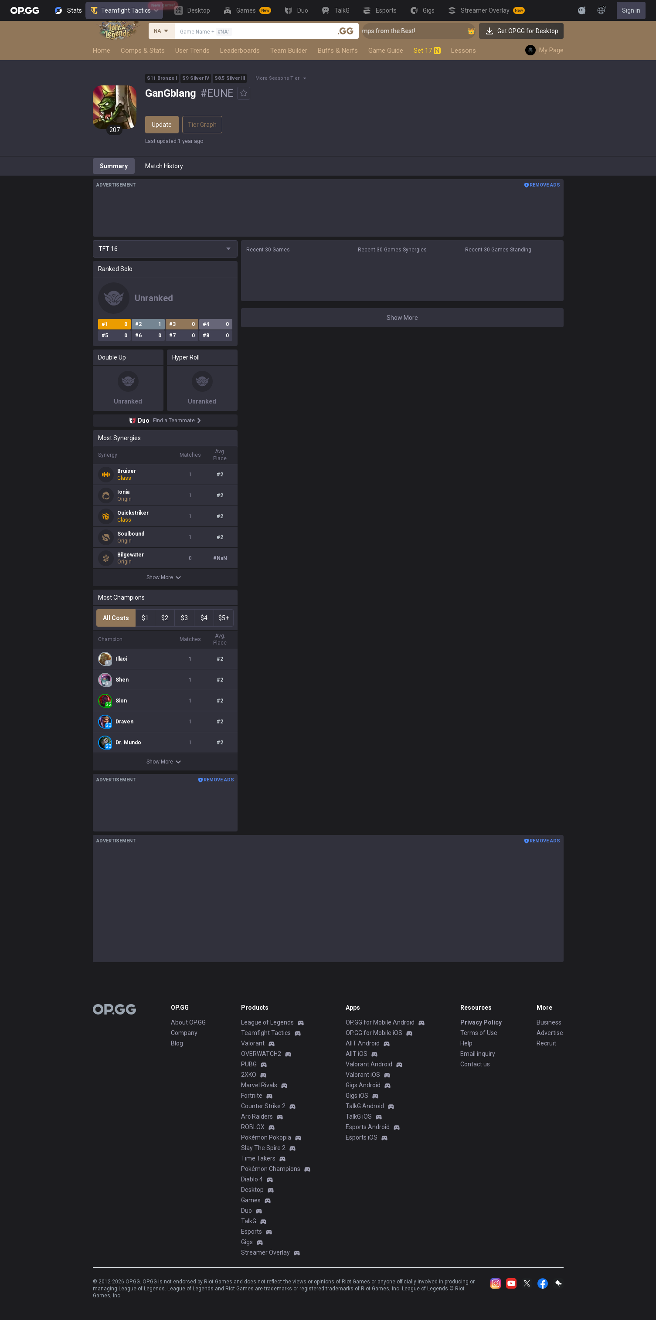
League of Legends (267, 1022)
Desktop (252, 1189)
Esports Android (368, 1126)
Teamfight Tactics (124, 10)
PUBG (249, 1064)
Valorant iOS (363, 1074)
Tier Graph (202, 124)
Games (251, 1200)
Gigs (247, 1242)
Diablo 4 (252, 1179)
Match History (164, 166)
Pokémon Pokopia (266, 1137)
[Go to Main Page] (25, 10)
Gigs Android (363, 1085)
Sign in (631, 10)
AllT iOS (356, 1053)
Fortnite (251, 1095)
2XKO (248, 1074)
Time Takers (258, 1158)
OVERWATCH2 (261, 1053)
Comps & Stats (143, 50)
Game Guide (385, 50)
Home (101, 50)
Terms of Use (478, 1032)
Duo (246, 1210)
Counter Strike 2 (263, 1106)
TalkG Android (365, 1106)
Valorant (253, 1043)
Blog (177, 1043)
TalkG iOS (359, 1116)
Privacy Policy (481, 1022)
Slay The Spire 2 (263, 1147)
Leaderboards (240, 50)
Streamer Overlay (265, 1252)
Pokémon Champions (270, 1168)
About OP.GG (188, 1022)
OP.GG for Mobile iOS (374, 1032)
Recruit (546, 1043)
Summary (114, 166)
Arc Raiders (257, 1116)
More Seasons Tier (277, 78)
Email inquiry (477, 1053)
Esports (251, 1231)
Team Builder (288, 50)
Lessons (463, 50)
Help (466, 1043)
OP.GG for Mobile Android (380, 1022)
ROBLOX (253, 1126)
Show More (165, 577)
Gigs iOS (357, 1095)
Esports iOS (361, 1137)
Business (549, 1022)
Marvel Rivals (259, 1085)
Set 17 (427, 50)
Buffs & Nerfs (338, 50)
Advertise (550, 1032)
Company (184, 1032)
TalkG (248, 1221)
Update (162, 124)
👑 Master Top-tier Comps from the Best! (395, 30)
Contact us (475, 1064)
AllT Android (363, 1043)
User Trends (192, 50)
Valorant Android (369, 1064)
